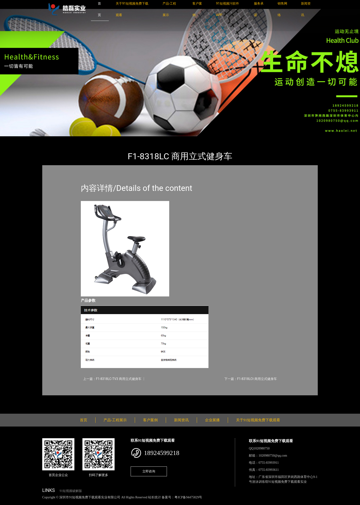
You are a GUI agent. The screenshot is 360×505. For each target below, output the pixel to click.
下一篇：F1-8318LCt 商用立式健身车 (250, 378)
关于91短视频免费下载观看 (258, 420)
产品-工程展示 (70, 139)
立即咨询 (148, 471)
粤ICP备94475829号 (188, 497)
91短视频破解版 (70, 491)
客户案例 (150, 420)
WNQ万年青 (95, 139)
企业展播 (212, 420)
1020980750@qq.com (273, 455)
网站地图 (7, 502)
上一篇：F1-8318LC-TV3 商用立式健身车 (112, 378)
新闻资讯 (181, 420)
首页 (50, 139)
